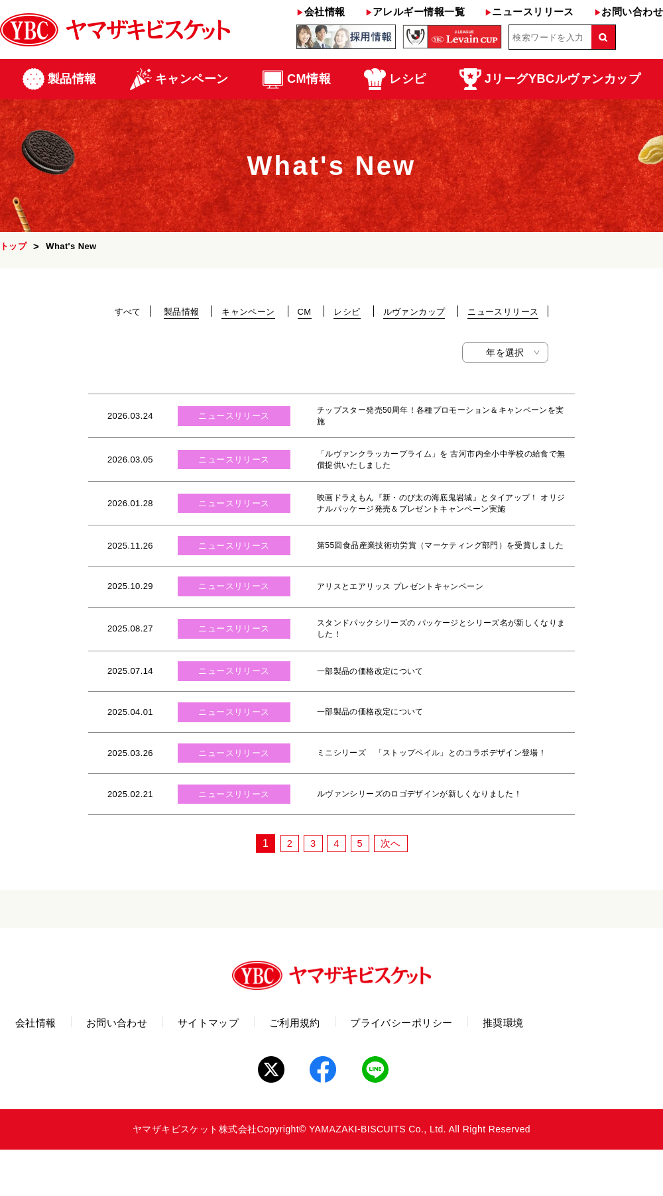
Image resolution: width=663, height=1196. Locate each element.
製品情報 (182, 312)
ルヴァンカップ (414, 312)
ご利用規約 (360, 1072)
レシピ (346, 312)
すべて (128, 312)
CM (305, 312)
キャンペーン (247, 312)
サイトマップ (255, 1072)
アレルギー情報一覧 (415, 12)
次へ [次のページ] (393, 890)
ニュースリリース (529, 12)
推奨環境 (609, 1072)
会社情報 (320, 12)
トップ (13, 246)
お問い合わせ (628, 12)
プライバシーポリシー (487, 1072)
